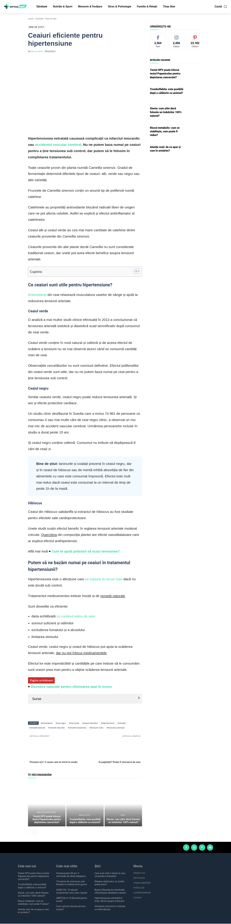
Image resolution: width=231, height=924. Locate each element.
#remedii (121, 723)
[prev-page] (30, 832)
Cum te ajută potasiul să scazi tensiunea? (86, 551)
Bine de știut (51, 19)
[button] (221, 6)
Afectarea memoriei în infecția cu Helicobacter (110, 908)
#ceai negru (61, 723)
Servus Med (37, 51)
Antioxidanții (37, 295)
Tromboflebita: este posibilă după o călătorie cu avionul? (85, 821)
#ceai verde (74, 723)
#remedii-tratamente (77, 727)
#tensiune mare (96, 727)
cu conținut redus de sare (75, 616)
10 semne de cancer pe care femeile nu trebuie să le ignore (71, 883)
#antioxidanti (46, 723)
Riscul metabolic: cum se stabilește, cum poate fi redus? (165, 131)
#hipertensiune (108, 723)
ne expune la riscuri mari (104, 579)
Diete (123, 815)
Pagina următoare (41, 680)
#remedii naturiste (56, 727)
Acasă (30, 19)
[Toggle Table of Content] (135, 271)
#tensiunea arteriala (115, 727)
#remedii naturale (37, 727)
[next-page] (35, 832)
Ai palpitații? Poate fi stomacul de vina (119, 762)
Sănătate (39, 19)
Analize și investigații (46, 812)
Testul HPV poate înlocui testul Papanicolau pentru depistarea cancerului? (47, 819)
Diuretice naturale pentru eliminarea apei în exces (71, 686)
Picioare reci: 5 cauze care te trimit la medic (54, 762)
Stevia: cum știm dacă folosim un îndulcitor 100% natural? (123, 821)
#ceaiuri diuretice (90, 723)
